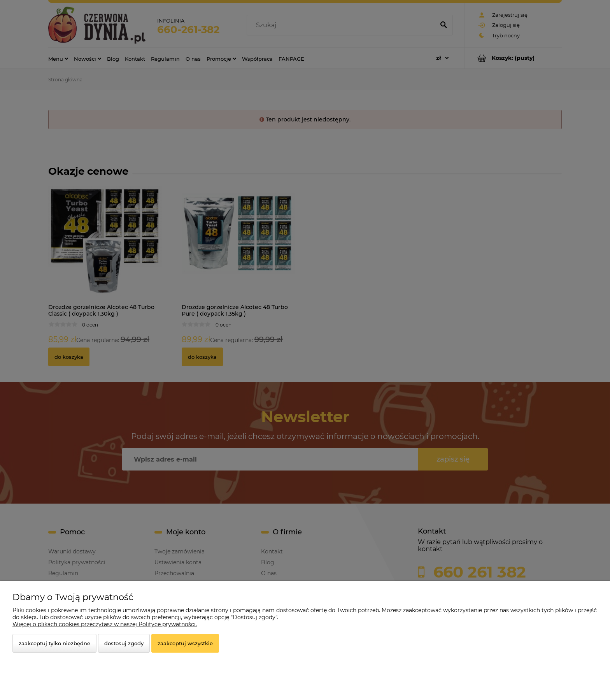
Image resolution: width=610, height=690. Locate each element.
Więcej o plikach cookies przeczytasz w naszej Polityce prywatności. (104, 624)
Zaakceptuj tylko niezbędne (54, 643)
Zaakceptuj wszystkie (185, 643)
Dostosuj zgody (124, 643)
